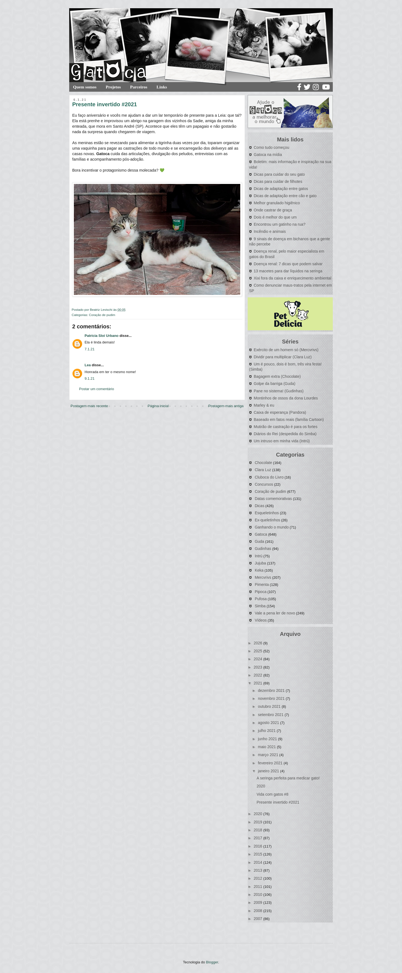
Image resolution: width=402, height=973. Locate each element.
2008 (258, 910)
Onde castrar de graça (273, 210)
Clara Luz (263, 470)
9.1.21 (89, 378)
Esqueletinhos (267, 513)
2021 (258, 683)
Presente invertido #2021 (277, 802)
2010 (258, 894)
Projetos (113, 87)
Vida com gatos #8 (272, 794)
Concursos (264, 484)
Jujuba (260, 563)
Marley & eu (264, 405)
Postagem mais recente (89, 406)
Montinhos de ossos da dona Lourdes (286, 398)
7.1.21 (89, 349)
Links (162, 87)
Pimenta (262, 584)
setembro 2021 (271, 714)
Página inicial (158, 406)
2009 (258, 902)
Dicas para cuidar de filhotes (278, 181)
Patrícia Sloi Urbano (102, 336)
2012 (258, 878)
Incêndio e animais (270, 231)
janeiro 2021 (269, 771)
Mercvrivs (263, 577)
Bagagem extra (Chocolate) (277, 376)
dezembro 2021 (272, 690)
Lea (88, 365)
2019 (258, 822)
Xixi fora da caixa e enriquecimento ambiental (292, 278)
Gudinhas (263, 548)
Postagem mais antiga (226, 406)
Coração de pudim (102, 315)
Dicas (259, 506)
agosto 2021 (269, 722)
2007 (258, 918)
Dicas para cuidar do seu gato (279, 174)
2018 (258, 830)
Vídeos (261, 620)
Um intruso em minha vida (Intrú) (282, 441)
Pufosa (261, 599)
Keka (259, 570)
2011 (258, 886)
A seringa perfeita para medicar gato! (288, 778)
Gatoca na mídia (268, 154)
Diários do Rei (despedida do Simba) (285, 434)
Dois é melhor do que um (275, 217)
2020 (260, 786)
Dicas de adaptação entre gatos (281, 188)
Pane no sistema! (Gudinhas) (278, 391)
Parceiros (138, 87)
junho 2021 (268, 739)
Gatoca (261, 534)
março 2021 (268, 755)
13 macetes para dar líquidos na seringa (288, 271)
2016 (258, 846)
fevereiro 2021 (270, 763)
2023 (258, 667)
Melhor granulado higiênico (277, 203)
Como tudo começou (271, 147)
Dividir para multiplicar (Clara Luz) (283, 357)
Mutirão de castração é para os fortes (285, 426)
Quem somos (84, 87)
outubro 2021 (269, 706)
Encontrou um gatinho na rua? (279, 224)
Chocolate (263, 462)
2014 (258, 862)
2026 (258, 643)
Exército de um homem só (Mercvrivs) (286, 350)
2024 (258, 659)
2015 (258, 854)
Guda (259, 541)
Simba (260, 606)
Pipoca (261, 591)
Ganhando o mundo (272, 527)
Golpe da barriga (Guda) (274, 383)
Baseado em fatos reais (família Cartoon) (289, 419)
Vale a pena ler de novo (275, 613)
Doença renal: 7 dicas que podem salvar (288, 264)
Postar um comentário (96, 389)
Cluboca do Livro (269, 477)
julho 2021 (267, 730)
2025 (258, 651)
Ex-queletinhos (267, 520)
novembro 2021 (272, 698)
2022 (258, 675)
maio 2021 (267, 747)
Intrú (259, 556)
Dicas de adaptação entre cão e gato (285, 196)
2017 (258, 838)
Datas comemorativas (273, 498)
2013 (258, 870)
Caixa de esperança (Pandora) (280, 412)
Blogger (212, 962)
